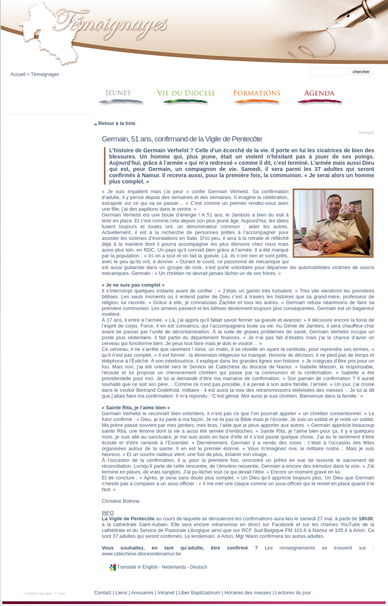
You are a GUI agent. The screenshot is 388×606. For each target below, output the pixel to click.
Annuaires (142, 592)
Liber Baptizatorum (199, 592)
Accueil (18, 74)
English (150, 567)
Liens (122, 592)
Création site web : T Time (45, 593)
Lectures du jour (293, 592)
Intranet (166, 592)
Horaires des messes (248, 592)
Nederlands (174, 567)
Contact (102, 592)
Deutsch (198, 567)
